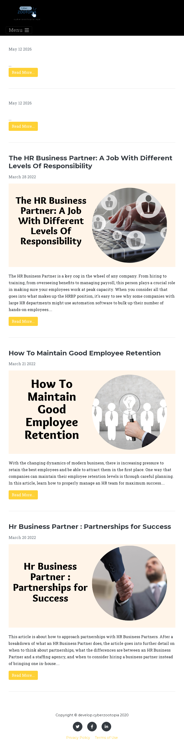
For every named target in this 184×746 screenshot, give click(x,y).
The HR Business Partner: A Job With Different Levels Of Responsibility (90, 162)
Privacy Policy (78, 737)
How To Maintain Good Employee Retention (85, 353)
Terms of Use (106, 737)
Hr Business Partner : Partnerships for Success (90, 526)
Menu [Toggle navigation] (19, 30)
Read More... (23, 72)
